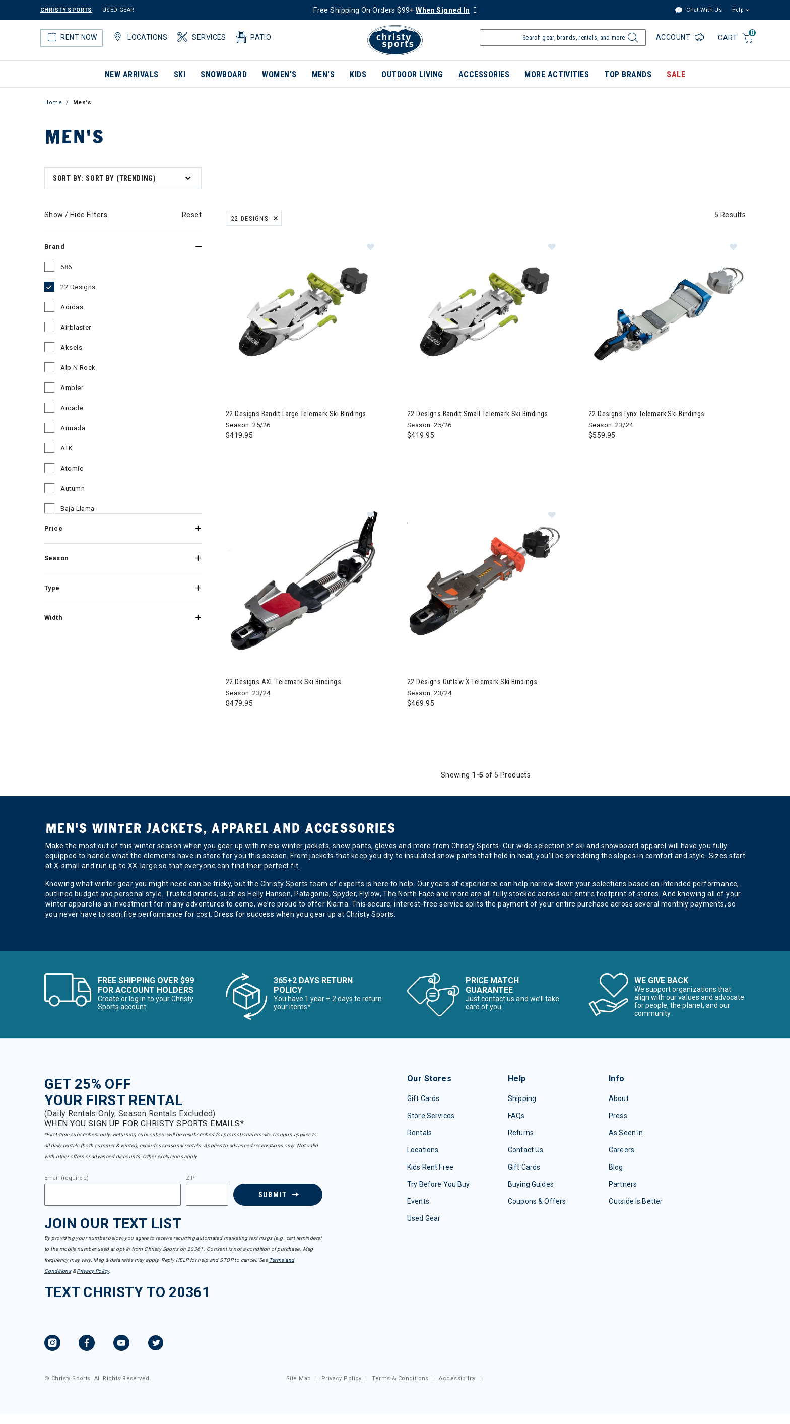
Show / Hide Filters (75, 215)
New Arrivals (132, 74)
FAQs (516, 1116)
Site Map (298, 1378)
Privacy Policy (93, 1271)
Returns (521, 1133)
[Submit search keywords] (631, 40)
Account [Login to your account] (674, 37)
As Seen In (626, 1133)
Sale (676, 74)
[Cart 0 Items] (736, 38)
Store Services (430, 1116)
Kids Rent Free (430, 1167)
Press (618, 1116)
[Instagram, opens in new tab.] (52, 1344)
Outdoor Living (412, 74)
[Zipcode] (207, 1195)
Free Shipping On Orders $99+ (391, 10)
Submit (272, 1195)
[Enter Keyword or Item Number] (563, 37)
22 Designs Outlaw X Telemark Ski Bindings (472, 682)
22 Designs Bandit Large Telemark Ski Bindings (296, 414)
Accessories (483, 74)
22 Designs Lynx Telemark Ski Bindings (646, 414)
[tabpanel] (395, 557)
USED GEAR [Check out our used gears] (118, 10)
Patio (253, 37)
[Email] (112, 1195)
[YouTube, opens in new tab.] (121, 1344)
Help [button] (737, 10)
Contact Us (525, 1150)
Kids (358, 74)
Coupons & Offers (537, 1201)
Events (418, 1201)
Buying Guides (531, 1184)
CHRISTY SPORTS (66, 10)
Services (200, 37)
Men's (323, 74)
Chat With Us (698, 10)
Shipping (522, 1098)
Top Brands (627, 74)
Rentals (419, 1133)
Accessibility (457, 1378)
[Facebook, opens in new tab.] (87, 1344)
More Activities (556, 74)
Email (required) (66, 1178)
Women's (279, 74)
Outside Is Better (636, 1201)
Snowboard (224, 74)
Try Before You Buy (438, 1184)
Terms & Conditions (400, 1378)
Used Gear (423, 1218)
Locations (139, 37)
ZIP (190, 1178)
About (619, 1098)
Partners (623, 1184)
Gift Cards (423, 1098)
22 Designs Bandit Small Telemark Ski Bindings (477, 414)
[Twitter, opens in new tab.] (156, 1344)
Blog (616, 1167)
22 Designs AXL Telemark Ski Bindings (283, 682)
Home (53, 102)
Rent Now (71, 37)
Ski (179, 74)
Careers (621, 1150)
